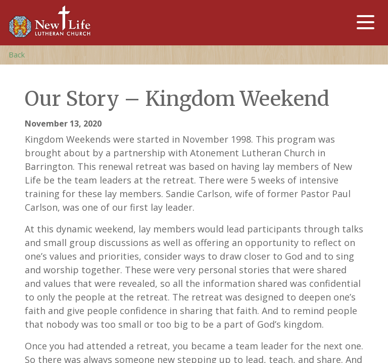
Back (17, 54)
